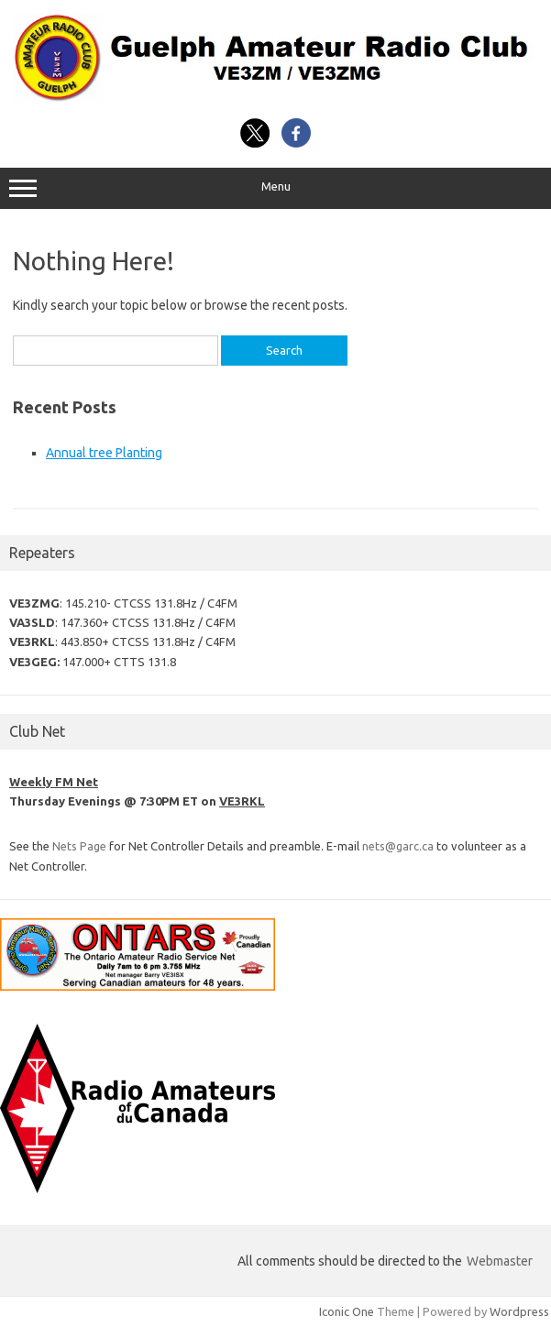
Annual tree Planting (104, 452)
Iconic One (346, 1311)
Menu (275, 189)
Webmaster (500, 1261)
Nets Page (79, 845)
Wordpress (519, 1311)
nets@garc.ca (398, 845)
